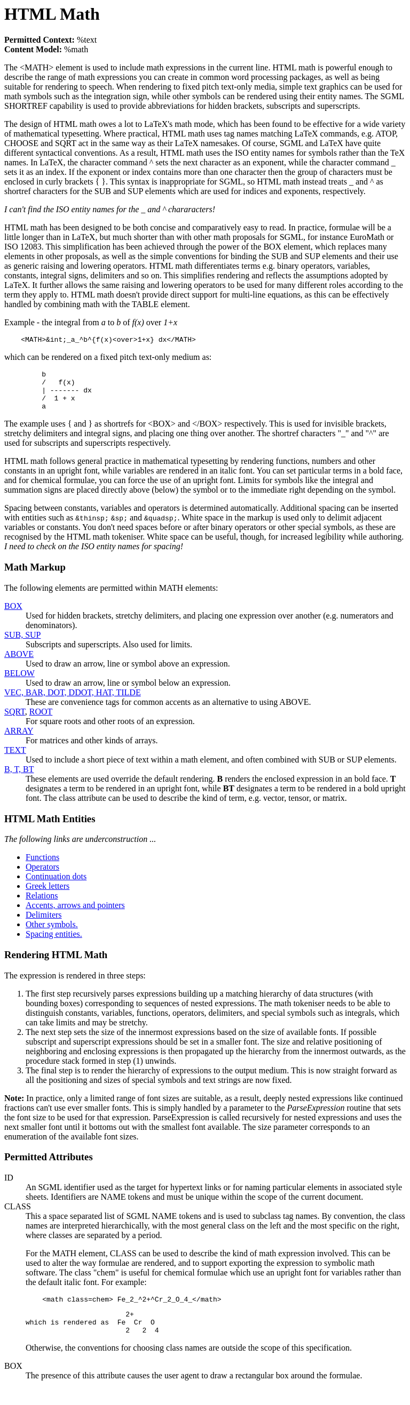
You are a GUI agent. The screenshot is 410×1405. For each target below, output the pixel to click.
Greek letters (47, 895)
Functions (42, 866)
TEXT (15, 759)
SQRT (14, 721)
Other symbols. (52, 933)
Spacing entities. (54, 943)
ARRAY (19, 740)
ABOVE (19, 663)
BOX (13, 615)
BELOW (19, 682)
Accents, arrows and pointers (75, 914)
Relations (42, 905)
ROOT (41, 721)
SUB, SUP (22, 644)
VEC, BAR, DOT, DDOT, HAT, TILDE (72, 701)
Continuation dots (56, 885)
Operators (42, 876)
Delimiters (44, 924)
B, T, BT (19, 778)
